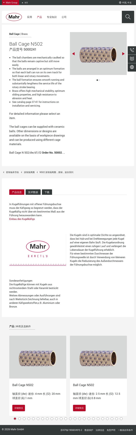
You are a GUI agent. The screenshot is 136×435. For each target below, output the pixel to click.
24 (121, 419)
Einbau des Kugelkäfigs (22, 219)
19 (98, 419)
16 (84, 419)
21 (107, 419)
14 (75, 419)
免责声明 (111, 430)
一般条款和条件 (125, 430)
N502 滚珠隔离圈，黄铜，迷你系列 (56, 172)
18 (93, 419)
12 (66, 419)
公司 (64, 17)
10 (56, 419)
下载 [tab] (47, 192)
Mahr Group (11, 2)
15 (80, 419)
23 (117, 419)
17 (89, 419)
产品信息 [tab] (17, 192)
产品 (39, 17)
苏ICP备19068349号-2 (71, 430)
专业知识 (52, 17)
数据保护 (89, 430)
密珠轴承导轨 (12, 172)
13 (70, 419)
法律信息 (100, 430)
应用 (29, 17)
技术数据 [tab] (33, 192)
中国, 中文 (125, 2)
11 (61, 419)
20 (103, 419)
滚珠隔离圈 (29, 172)
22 (112, 419)
